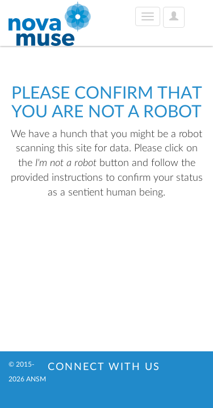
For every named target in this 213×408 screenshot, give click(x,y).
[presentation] (103, 236)
